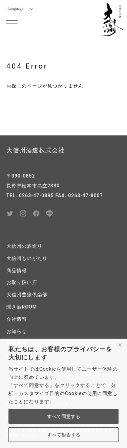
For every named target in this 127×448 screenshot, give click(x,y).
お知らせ (16, 331)
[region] (63, 393)
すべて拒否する (63, 434)
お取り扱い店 (21, 282)
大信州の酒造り (24, 246)
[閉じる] (120, 345)
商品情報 (16, 270)
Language (20, 8)
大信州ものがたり (26, 258)
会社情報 (16, 319)
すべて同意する (63, 416)
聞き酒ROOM (21, 307)
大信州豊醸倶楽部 (26, 294)
